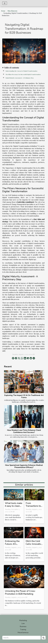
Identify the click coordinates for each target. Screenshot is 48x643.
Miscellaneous (12, 11)
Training (23, 629)
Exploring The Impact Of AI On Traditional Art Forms (24, 396)
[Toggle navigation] (4, 3)
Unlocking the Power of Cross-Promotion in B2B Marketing (20, 592)
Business (23, 626)
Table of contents (11, 67)
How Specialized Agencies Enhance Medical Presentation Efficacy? (24, 466)
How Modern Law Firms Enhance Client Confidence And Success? (24, 431)
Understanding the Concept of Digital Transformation (21, 71)
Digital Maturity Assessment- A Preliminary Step (20, 78)
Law (23, 623)
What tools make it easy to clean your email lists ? (13, 506)
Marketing (23, 620)
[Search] (21, 638)
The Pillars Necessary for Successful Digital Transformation (23, 74)
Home (3, 11)
